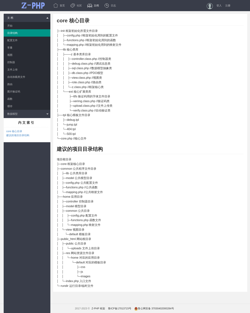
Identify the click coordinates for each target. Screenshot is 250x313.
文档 (93, 5)
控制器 (11, 62)
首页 (59, 5)
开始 (9, 25)
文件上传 (12, 69)
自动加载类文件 (16, 76)
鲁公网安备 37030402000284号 (154, 308)
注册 (227, 5)
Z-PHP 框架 (98, 308)
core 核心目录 (14, 131)
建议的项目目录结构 (17, 135)
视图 (9, 54)
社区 (76, 5)
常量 (9, 47)
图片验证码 (13, 91)
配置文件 (12, 40)
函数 (9, 98)
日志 (110, 5)
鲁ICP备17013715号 (120, 308)
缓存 (9, 106)
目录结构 (12, 32)
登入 (219, 5)
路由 (9, 84)
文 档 (28, 17)
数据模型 (28, 114)
